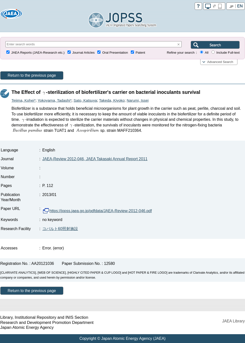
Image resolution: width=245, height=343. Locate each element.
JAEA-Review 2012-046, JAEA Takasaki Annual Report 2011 (94, 159)
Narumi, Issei (138, 100)
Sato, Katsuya (85, 100)
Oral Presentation (115, 52)
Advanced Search (220, 62)
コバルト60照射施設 (60, 229)
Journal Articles (83, 52)
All (206, 52)
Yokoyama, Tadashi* (55, 100)
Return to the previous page (32, 75)
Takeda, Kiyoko (111, 100)
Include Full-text (228, 52)
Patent (140, 52)
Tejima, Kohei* (23, 100)
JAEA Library (233, 321)
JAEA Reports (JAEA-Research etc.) (38, 52)
